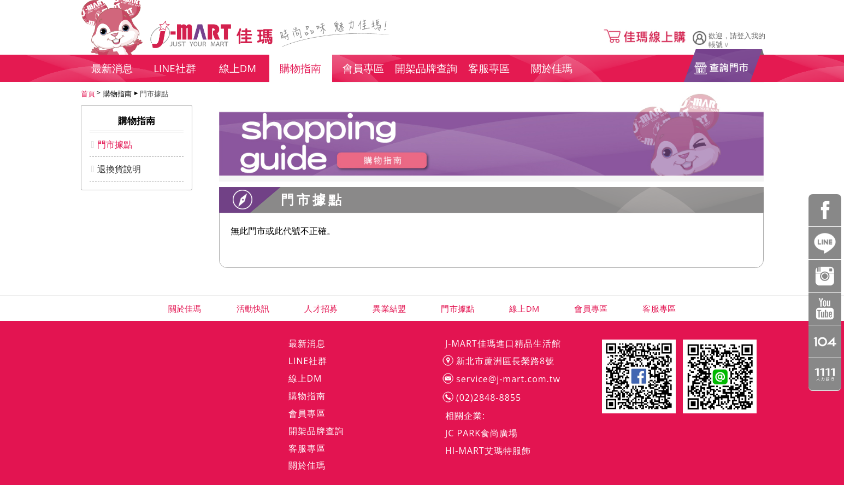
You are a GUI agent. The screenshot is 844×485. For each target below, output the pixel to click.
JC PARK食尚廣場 (481, 433)
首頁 (88, 93)
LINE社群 (308, 361)
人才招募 (321, 308)
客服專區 (659, 308)
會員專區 (590, 308)
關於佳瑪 (185, 308)
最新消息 (307, 343)
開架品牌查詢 (316, 431)
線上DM (524, 308)
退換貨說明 (119, 169)
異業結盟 (389, 308)
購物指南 (307, 396)
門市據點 (154, 93)
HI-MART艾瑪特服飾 (488, 451)
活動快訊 (253, 308)
